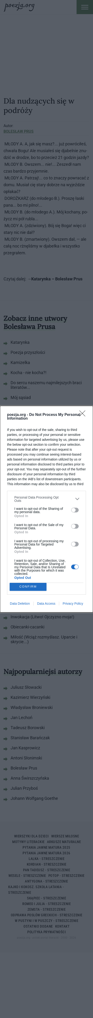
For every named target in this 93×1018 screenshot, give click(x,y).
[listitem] (46, 499)
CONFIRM (28, 586)
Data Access (46, 603)
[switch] (75, 510)
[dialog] (46, 509)
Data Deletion (20, 603)
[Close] (83, 414)
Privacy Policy (73, 603)
